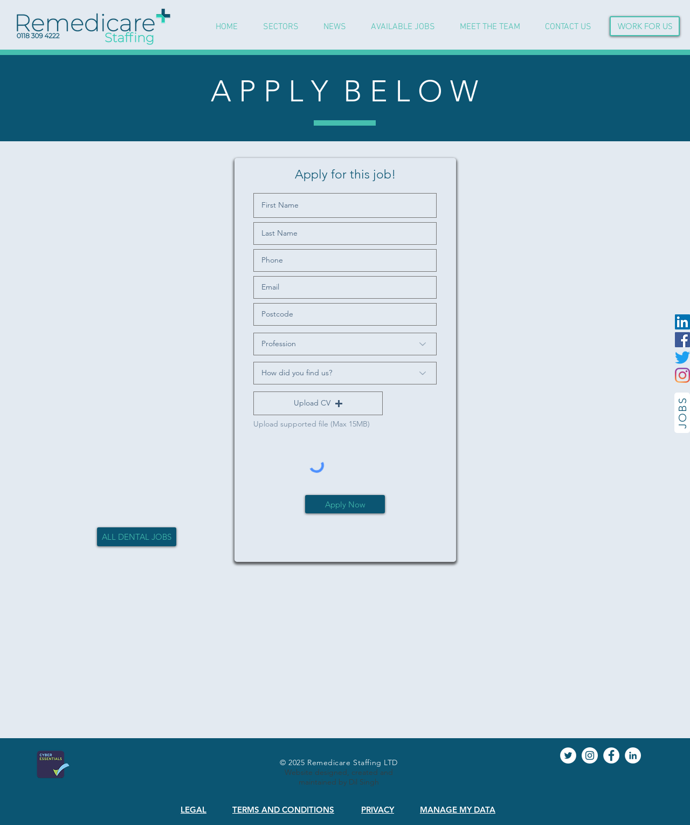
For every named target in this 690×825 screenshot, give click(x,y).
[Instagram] (682, 375)
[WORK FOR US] (645, 26)
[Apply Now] (345, 504)
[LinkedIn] (682, 321)
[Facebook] (682, 339)
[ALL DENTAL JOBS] (136, 536)
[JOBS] (682, 413)
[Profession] (345, 344)
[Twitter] (682, 357)
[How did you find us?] (345, 373)
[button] (318, 403)
